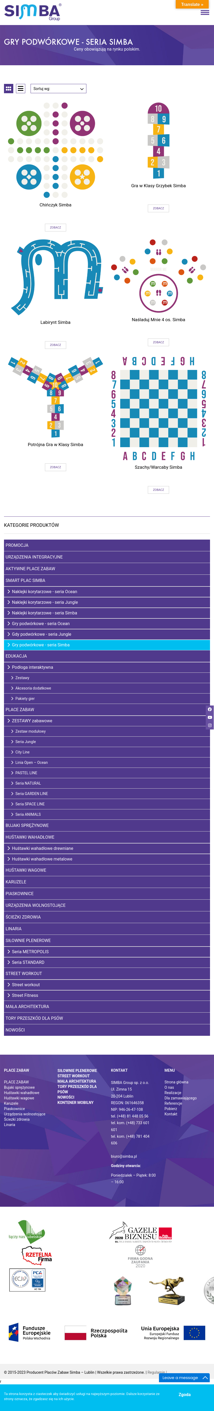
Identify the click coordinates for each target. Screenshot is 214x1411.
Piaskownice (19, 893)
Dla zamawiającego (181, 1098)
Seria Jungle (23, 742)
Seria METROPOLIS (28, 951)
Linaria (14, 928)
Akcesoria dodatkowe (31, 688)
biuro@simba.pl (124, 1156)
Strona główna (176, 1082)
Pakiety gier (23, 698)
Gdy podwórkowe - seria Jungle (39, 634)
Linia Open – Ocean (29, 762)
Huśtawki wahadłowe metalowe (39, 859)
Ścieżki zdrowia (23, 917)
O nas (169, 1087)
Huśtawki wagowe (26, 870)
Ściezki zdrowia (17, 1119)
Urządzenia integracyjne (34, 557)
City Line (20, 752)
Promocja (17, 545)
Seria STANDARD (25, 962)
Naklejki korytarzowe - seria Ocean (42, 591)
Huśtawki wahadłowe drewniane (40, 848)
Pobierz (171, 1109)
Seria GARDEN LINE (29, 794)
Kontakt (171, 1114)
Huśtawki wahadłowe (30, 837)
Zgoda (185, 1394)
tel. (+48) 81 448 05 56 (130, 1116)
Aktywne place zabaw (30, 568)
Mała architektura (27, 1006)
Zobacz (55, 227)
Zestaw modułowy (28, 731)
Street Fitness (22, 995)
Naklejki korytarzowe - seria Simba (42, 612)
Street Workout (24, 973)
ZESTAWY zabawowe (29, 720)
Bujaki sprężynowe (27, 825)
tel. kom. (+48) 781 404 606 (130, 1139)
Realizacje (173, 1093)
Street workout (23, 984)
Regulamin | (157, 1372)
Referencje (173, 1103)
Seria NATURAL (26, 783)
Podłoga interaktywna (30, 667)
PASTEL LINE (24, 773)
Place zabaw (20, 709)
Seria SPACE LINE (28, 804)
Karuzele (16, 881)
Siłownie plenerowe (28, 940)
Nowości (15, 1030)
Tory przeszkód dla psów (34, 1018)
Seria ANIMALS (26, 814)
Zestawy (20, 678)
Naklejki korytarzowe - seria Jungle (42, 602)
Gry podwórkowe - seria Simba (38, 644)
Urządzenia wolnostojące (36, 905)
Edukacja (16, 656)
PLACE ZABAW (16, 1082)
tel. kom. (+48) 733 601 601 (130, 1126)
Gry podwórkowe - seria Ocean (38, 623)
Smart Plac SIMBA (25, 580)
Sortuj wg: (58, 87)
